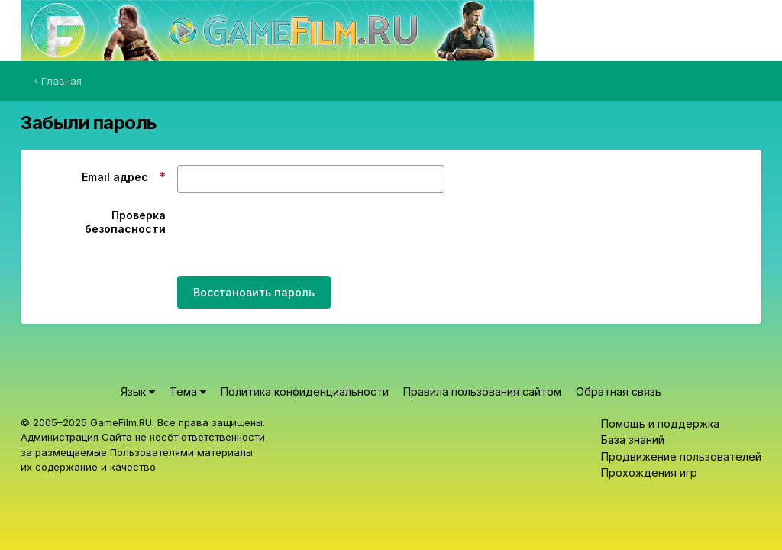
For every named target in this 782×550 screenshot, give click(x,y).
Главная (58, 81)
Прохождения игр (649, 472)
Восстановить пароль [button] (254, 292)
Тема (188, 391)
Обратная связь (618, 391)
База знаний (632, 439)
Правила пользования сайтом (482, 391)
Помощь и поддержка (660, 423)
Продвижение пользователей (681, 456)
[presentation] (293, 234)
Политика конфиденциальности (305, 391)
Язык (138, 391)
